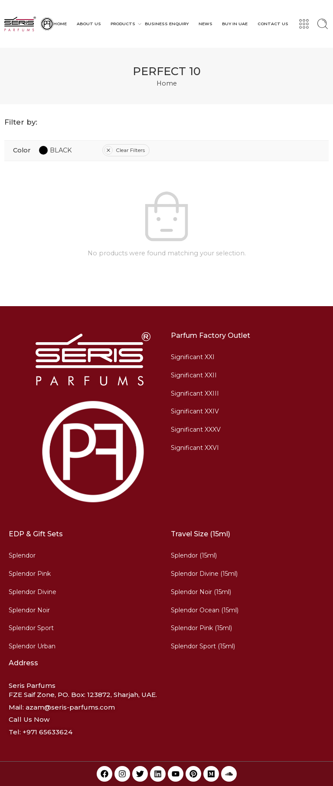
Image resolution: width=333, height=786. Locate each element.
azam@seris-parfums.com (70, 707)
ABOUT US (89, 23)
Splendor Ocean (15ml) (204, 610)
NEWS (205, 23)
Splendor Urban (32, 646)
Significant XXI (193, 357)
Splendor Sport (31, 628)
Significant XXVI (195, 448)
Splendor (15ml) (194, 555)
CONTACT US (273, 23)
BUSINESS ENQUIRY (167, 23)
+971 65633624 (47, 732)
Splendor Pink (30, 574)
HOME (60, 23)
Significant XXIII (195, 393)
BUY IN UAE (235, 23)
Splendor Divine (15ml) (204, 574)
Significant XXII (194, 375)
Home (167, 83)
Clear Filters (124, 150)
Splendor (22, 555)
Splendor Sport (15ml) (203, 646)
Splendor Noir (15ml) (201, 592)
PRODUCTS (123, 24)
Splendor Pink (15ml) (201, 628)
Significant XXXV (196, 429)
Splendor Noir (29, 610)
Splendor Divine (32, 592)
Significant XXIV (195, 411)
